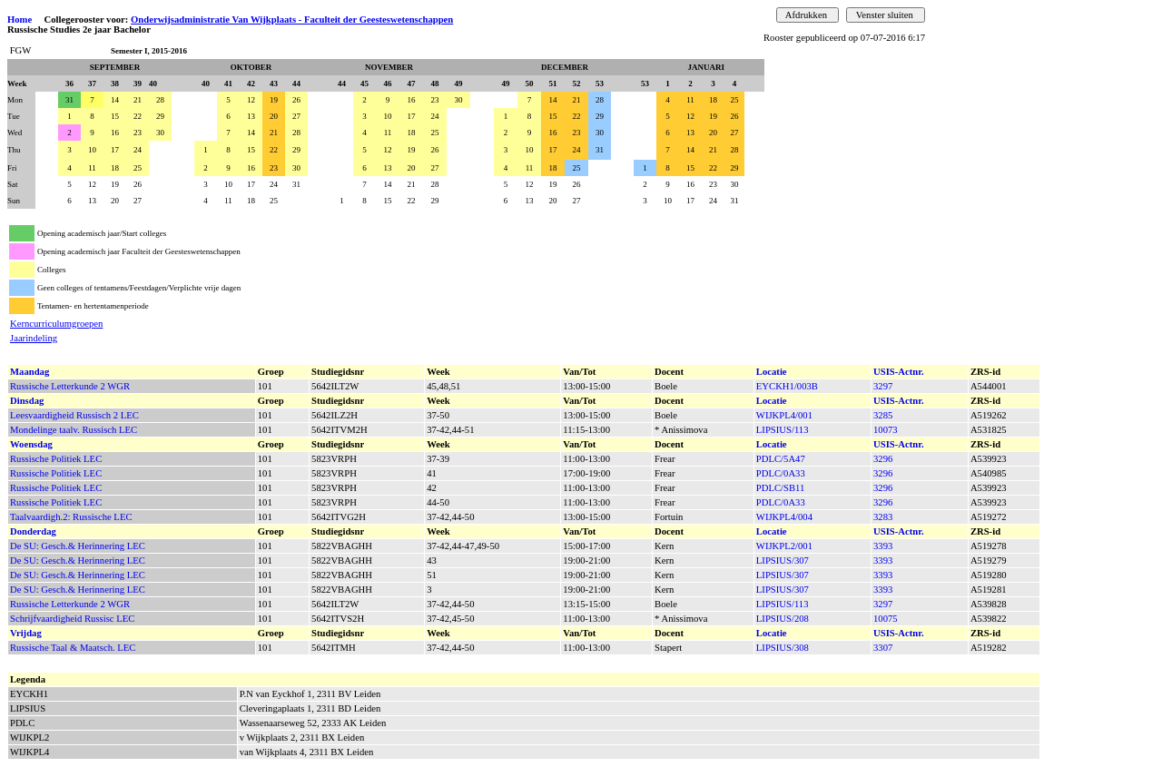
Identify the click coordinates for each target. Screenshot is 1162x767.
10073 (885, 430)
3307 (882, 648)
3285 (882, 415)
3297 (882, 386)
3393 (882, 546)
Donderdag (33, 531)
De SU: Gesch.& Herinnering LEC (77, 546)
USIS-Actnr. (898, 372)
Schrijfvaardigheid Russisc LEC (72, 619)
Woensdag (31, 444)
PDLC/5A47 (780, 459)
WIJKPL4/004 (784, 517)
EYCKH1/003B (787, 386)
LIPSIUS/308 (782, 648)
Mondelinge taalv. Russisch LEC (73, 430)
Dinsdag (27, 401)
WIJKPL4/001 (784, 415)
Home (19, 20)
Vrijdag (26, 633)
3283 (882, 517)
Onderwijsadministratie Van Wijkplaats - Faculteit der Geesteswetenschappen (292, 20)
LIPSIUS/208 (782, 619)
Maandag (29, 372)
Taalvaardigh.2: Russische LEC (71, 517)
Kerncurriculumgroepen (56, 324)
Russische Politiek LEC (56, 459)
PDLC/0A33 (780, 473)
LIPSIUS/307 (782, 560)
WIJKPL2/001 (784, 546)
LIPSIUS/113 (782, 430)
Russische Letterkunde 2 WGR (70, 386)
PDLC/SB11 (780, 488)
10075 (885, 619)
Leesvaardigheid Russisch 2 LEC (74, 415)
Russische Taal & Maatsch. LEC (72, 648)
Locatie (771, 372)
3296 (882, 459)
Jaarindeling (33, 338)
